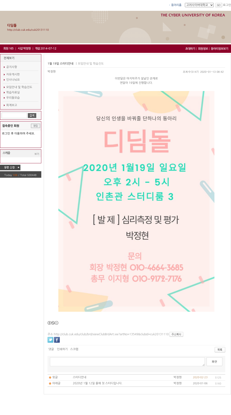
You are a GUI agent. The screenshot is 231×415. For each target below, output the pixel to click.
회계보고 (11, 105)
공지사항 (11, 67)
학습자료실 (13, 92)
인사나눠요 (13, 79)
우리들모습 (13, 97)
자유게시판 (13, 74)
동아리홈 (176, 5)
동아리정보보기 (219, 48)
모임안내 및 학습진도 (19, 87)
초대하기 (190, 48)
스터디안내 (79, 377)
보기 (36, 154)
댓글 (51, 349)
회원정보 (203, 48)
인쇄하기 (62, 349)
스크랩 (74, 349)
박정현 (52, 71)
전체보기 (9, 58)
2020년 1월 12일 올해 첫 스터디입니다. (97, 383)
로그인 (227, 5)
